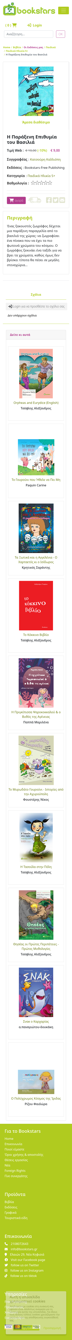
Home (6, 47)
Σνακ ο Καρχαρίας (36, 1021)
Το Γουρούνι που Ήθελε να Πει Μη (36, 480)
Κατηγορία (16, 175)
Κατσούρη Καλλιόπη (45, 159)
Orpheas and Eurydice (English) (36, 403)
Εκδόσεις (14, 167)
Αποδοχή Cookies (26, 1328)
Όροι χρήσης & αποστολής (24, 1155)
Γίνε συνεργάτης (16, 1176)
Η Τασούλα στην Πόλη (36, 867)
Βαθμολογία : (18, 183)
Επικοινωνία (13, 1144)
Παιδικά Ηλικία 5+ (17, 51)
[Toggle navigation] (63, 10)
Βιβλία (17, 47)
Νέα (7, 1165)
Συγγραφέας (17, 159)
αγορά (16, 200)
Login (33, 25)
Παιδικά (51, 47)
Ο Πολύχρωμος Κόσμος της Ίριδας (36, 1098)
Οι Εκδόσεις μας (33, 47)
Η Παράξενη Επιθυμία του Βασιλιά (26, 54)
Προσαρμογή (52, 1328)
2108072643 (16, 1244)
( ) (11, 25)
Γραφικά (11, 1212)
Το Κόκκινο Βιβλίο (36, 635)
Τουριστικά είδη (16, 1218)
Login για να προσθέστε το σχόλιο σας (36, 306)
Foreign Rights (15, 1171)
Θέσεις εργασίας (16, 1160)
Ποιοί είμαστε (14, 1149)
